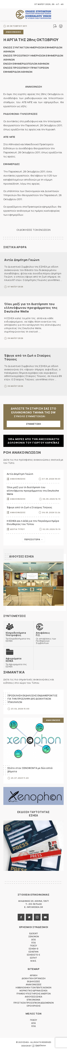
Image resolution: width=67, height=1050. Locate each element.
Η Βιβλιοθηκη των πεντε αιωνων (33, 987)
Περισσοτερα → (33, 539)
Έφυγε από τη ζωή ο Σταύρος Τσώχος (27, 357)
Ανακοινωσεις (13, 32)
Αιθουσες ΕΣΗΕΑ (21, 556)
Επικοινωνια (33, 999)
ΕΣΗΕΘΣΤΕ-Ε (33, 954)
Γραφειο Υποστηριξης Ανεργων (33, 993)
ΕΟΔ (33, 942)
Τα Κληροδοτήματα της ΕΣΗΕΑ (18, 636)
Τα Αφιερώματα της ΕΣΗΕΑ (18, 662)
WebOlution (39, 1045)
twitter (29, 917)
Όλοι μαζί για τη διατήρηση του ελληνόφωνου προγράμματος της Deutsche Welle (30, 307)
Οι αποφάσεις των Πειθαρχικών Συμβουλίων (48, 638)
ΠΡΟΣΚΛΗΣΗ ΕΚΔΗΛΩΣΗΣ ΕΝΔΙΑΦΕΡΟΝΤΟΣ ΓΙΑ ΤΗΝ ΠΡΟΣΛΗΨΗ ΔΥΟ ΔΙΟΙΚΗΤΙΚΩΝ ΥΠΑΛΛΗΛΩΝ (32, 699)
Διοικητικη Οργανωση (33, 978)
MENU (5, 4)
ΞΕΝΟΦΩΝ (33, 936)
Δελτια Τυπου (17, 529)
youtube (45, 917)
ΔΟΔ (33, 939)
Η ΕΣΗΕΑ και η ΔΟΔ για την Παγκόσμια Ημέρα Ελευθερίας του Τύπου (33, 522)
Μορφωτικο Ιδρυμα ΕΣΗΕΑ (33, 990)
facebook (21, 917)
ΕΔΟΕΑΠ (33, 933)
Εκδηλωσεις (33, 981)
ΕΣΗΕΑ (33, 14)
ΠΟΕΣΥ (33, 945)
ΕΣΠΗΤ (33, 957)
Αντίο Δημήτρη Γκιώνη (21, 260)
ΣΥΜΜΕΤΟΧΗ (33, 423)
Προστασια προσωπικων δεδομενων (33, 1002)
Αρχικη (33, 975)
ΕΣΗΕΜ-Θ (33, 948)
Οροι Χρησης (34, 1005)
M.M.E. (33, 960)
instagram (37, 917)
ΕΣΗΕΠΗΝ (33, 951)
